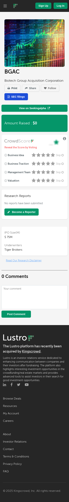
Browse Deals (12, 398)
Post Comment (16, 314)
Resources (10, 406)
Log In (60, 5)
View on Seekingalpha (34, 108)
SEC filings (16, 96)
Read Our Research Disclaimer (24, 260)
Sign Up (43, 5)
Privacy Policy (12, 464)
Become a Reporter (22, 212)
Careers (8, 421)
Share (30, 88)
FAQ (6, 471)
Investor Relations (14, 441)
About (7, 434)
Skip (60, 155)
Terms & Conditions (16, 456)
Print (12, 88)
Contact (8, 449)
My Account (11, 413)
